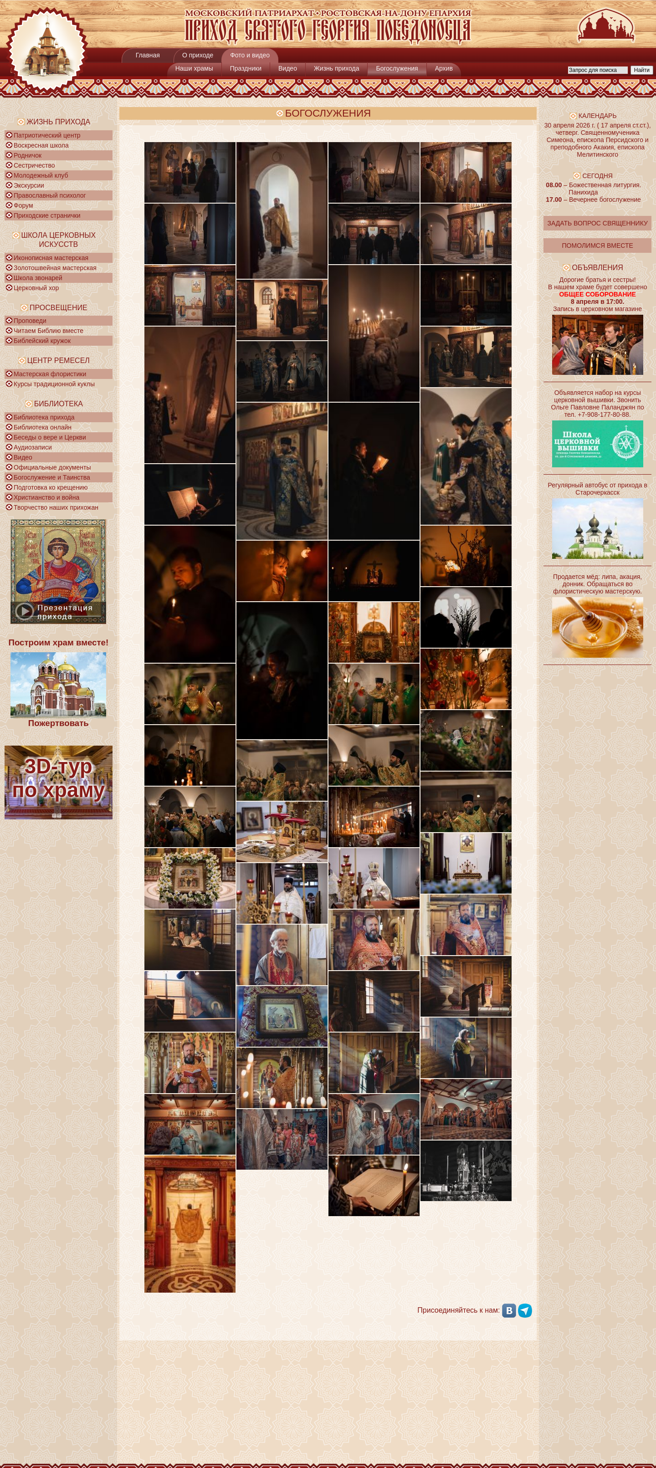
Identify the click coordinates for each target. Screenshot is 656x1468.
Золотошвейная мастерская (55, 267)
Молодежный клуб (41, 175)
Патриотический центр (47, 135)
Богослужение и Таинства (52, 477)
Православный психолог (50, 195)
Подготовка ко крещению (50, 487)
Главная (148, 55)
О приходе (197, 55)
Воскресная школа (41, 145)
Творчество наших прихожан (56, 507)
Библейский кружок (42, 340)
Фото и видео (250, 55)
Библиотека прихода (44, 417)
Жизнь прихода (336, 68)
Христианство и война (46, 497)
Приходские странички (47, 215)
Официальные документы (52, 467)
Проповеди (30, 320)
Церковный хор (36, 288)
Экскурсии (29, 185)
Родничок (27, 155)
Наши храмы (194, 68)
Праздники (245, 68)
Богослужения (397, 68)
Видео (287, 68)
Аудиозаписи (33, 447)
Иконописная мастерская (51, 257)
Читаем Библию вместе (48, 330)
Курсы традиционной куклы (54, 384)
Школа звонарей (38, 277)
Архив (444, 68)
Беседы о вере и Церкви (50, 437)
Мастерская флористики (50, 374)
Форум (23, 205)
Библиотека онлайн (43, 427)
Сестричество (34, 165)
